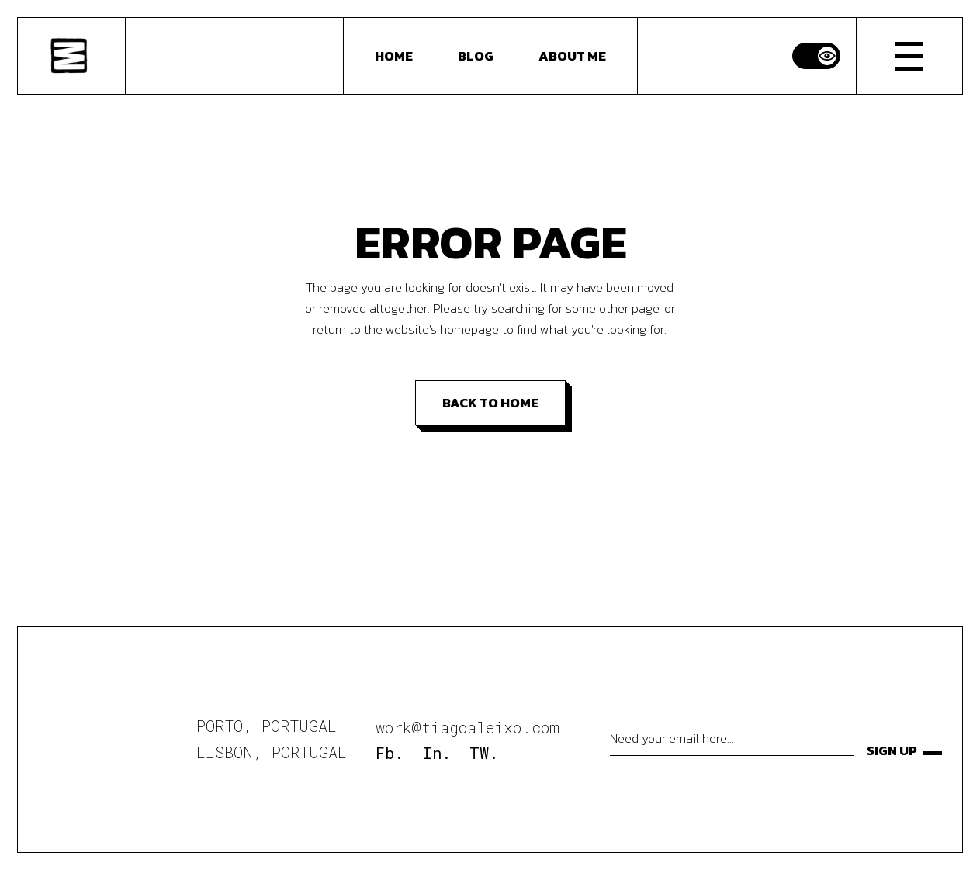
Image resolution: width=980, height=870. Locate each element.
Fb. (389, 753)
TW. (483, 753)
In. (436, 753)
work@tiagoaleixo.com (467, 727)
